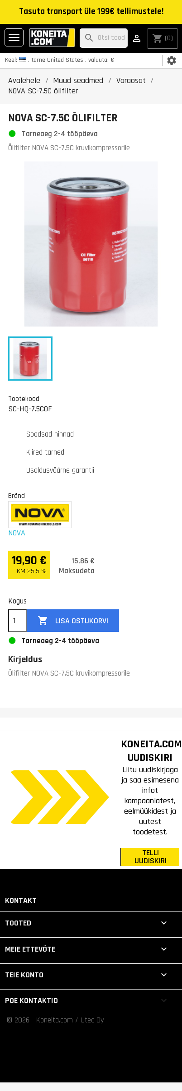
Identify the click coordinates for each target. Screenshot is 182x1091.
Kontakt (21, 900)
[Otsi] (104, 38)
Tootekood (23, 398)
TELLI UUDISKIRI (150, 857)
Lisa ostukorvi (73, 620)
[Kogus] (17, 620)
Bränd (16, 495)
